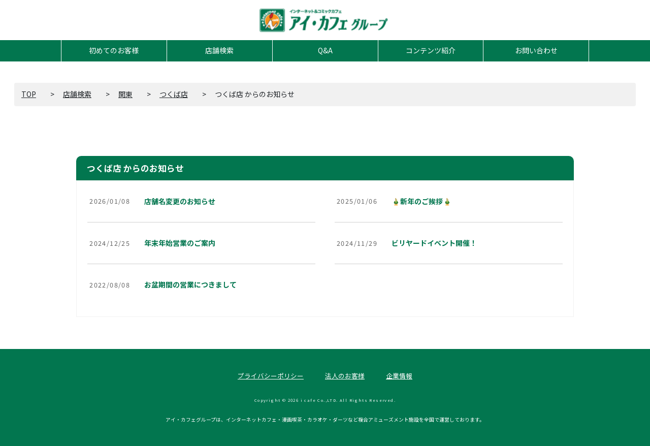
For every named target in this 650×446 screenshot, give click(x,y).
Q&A (325, 50)
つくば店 (173, 94)
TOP (28, 94)
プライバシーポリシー (271, 375)
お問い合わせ (536, 50)
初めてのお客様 (114, 50)
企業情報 (399, 375)
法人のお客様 (345, 375)
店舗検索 (219, 50)
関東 (125, 94)
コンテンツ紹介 (431, 50)
